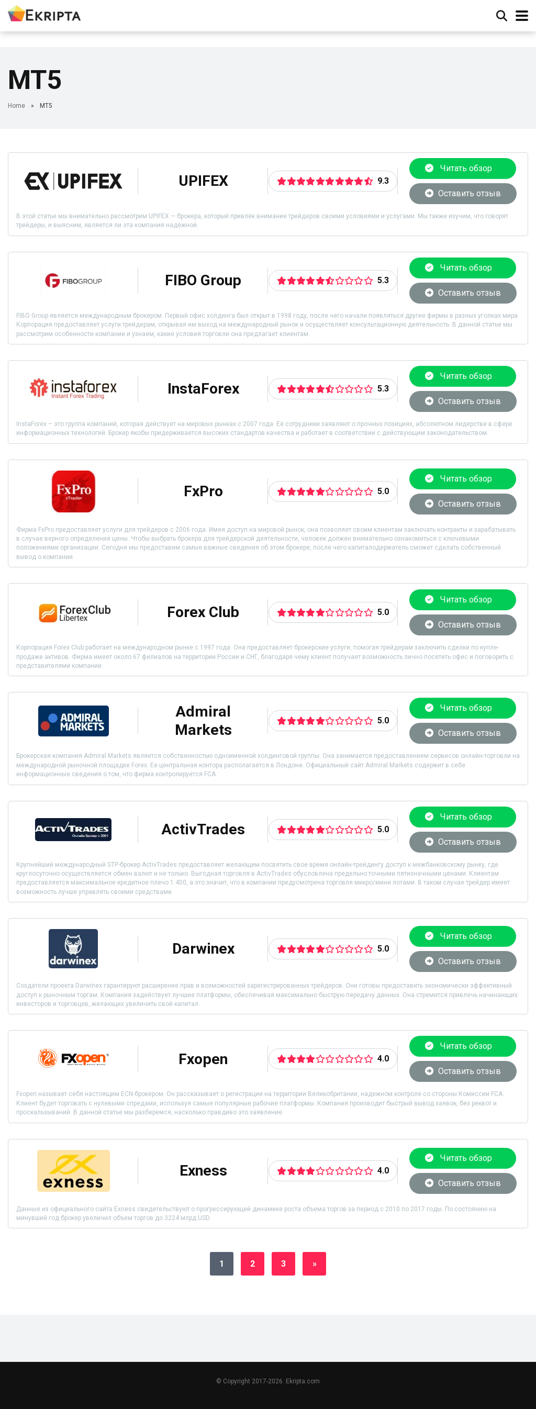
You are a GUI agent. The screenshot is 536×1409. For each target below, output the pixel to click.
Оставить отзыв (463, 193)
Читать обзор (462, 168)
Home (16, 105)
